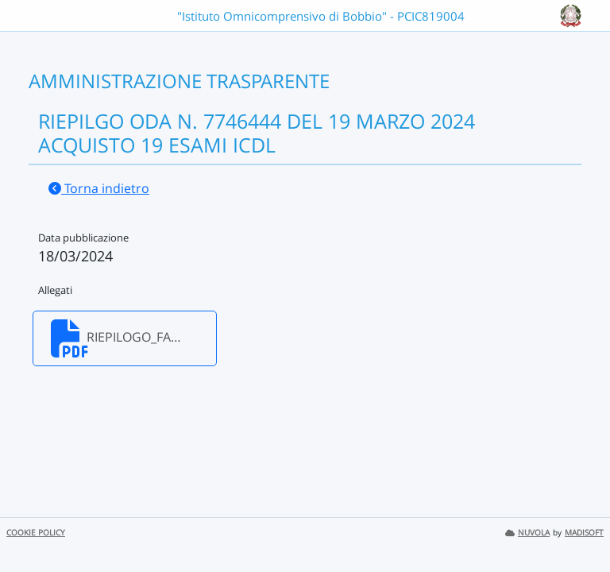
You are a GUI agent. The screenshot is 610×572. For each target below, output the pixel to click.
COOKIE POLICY (35, 533)
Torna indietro (98, 188)
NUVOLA (527, 533)
